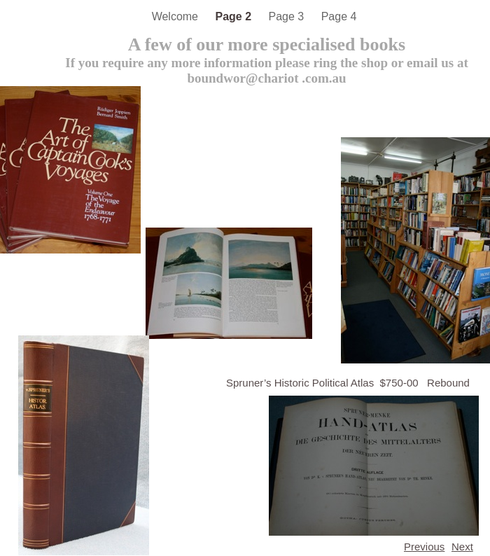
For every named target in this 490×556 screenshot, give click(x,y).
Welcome (177, 16)
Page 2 (234, 16)
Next (462, 546)
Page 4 (339, 16)
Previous (424, 546)
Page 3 (288, 16)
